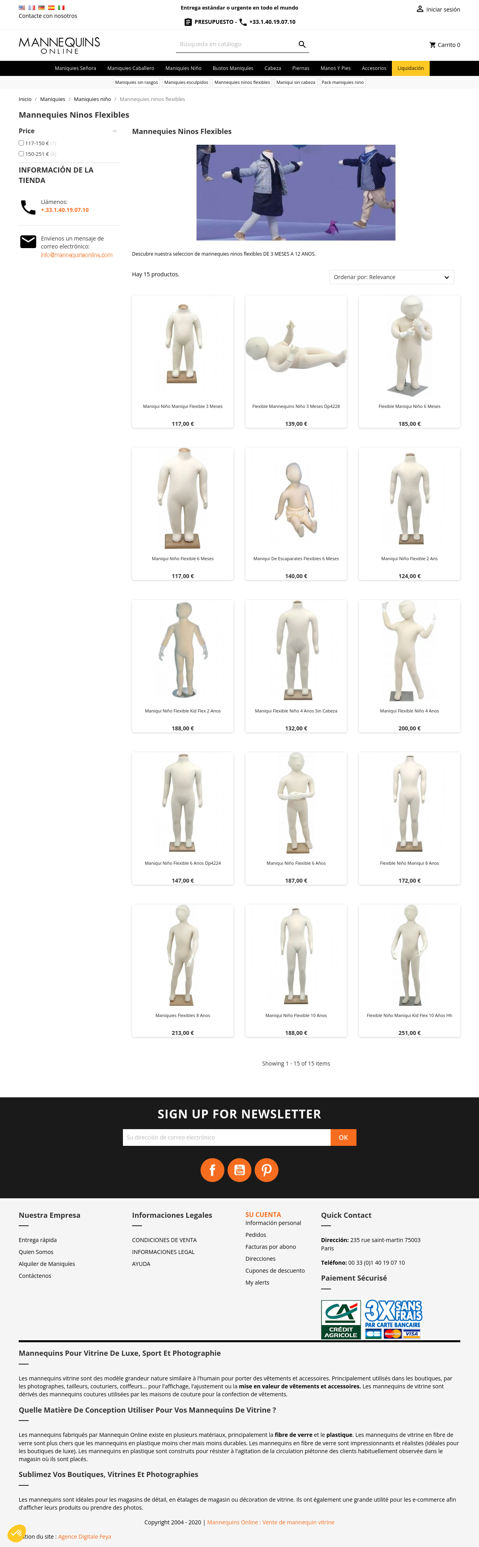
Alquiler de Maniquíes (47, 1263)
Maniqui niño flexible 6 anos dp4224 (183, 863)
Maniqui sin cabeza (295, 82)
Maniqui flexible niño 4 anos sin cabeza (296, 711)
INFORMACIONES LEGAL (163, 1252)
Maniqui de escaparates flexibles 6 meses (296, 558)
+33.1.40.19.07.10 (267, 21)
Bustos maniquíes (233, 68)
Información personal (273, 1223)
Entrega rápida (38, 1240)
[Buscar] (242, 44)
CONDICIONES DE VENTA (164, 1240)
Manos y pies (336, 68)
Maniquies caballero (130, 68)
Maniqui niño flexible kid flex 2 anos (183, 711)
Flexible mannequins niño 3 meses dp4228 (296, 406)
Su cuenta (263, 1214)
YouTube (239, 1170)
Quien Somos (36, 1252)
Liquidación (410, 68)
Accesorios (374, 68)
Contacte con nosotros (48, 15)
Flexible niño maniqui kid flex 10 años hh (409, 1015)
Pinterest (266, 1170)
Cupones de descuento (275, 1270)
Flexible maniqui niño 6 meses (410, 406)
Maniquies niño (184, 68)
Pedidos (255, 1234)
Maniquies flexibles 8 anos (183, 1015)
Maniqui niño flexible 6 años (296, 863)
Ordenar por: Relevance (364, 277)
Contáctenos (35, 1275)
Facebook (212, 1170)
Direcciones (260, 1258)
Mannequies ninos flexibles (242, 82)
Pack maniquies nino (343, 82)
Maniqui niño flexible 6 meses (183, 558)
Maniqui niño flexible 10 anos (296, 1015)
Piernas (301, 68)
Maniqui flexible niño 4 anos (409, 711)
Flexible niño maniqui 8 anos (409, 863)
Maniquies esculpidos (186, 82)
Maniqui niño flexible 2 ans (410, 558)
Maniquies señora (75, 68)
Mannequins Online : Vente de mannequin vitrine (271, 1522)
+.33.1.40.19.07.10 (65, 210)
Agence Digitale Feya (84, 1536)
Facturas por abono (270, 1246)
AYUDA (141, 1263)
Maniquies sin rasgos (136, 82)
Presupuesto (209, 21)
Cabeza (273, 68)
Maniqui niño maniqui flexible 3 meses (182, 406)
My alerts (257, 1282)
